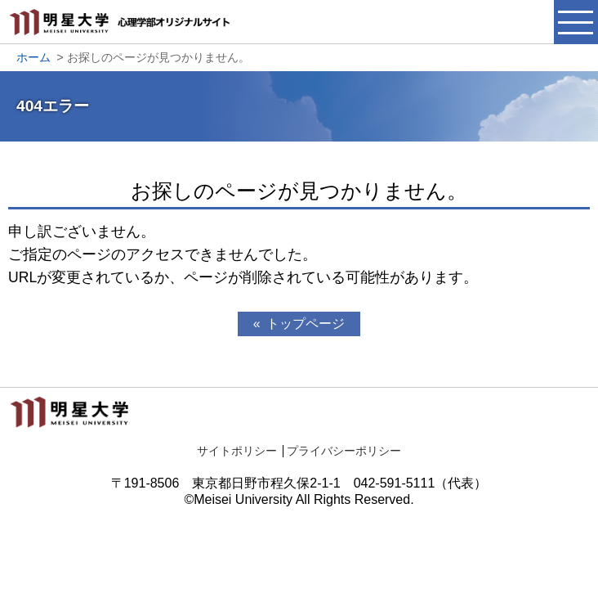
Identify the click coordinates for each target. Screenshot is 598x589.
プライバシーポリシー (344, 451)
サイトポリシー (237, 451)
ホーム (33, 57)
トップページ (305, 323)
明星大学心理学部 (122, 30)
